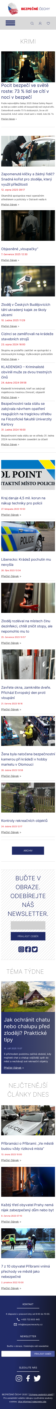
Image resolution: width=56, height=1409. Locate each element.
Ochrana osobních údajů (41, 1394)
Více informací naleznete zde (32, 1401)
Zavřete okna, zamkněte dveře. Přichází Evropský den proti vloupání (26, 692)
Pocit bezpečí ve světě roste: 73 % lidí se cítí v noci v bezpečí (25, 91)
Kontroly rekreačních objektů (24, 821)
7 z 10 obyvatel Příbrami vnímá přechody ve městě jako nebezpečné (25, 1271)
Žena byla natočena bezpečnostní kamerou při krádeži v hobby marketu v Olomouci (28, 759)
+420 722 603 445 (30, 1319)
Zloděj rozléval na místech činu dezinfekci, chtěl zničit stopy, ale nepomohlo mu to (26, 626)
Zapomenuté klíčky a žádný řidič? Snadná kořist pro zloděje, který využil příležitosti (28, 179)
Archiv (28, 850)
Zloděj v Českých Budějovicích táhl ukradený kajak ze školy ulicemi (25, 310)
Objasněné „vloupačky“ (19, 249)
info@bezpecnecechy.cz (30, 1324)
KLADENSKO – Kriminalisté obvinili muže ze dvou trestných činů (26, 372)
